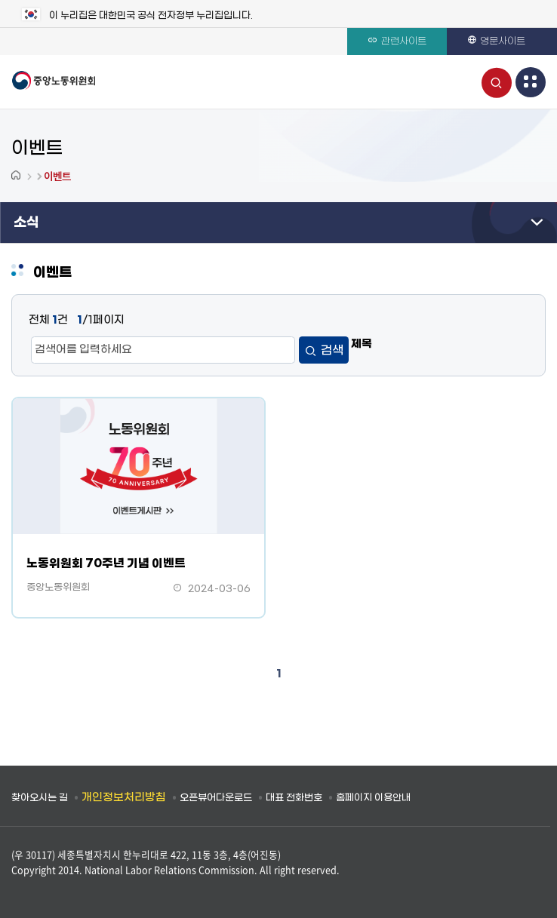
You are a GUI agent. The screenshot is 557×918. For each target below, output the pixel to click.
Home (17, 176)
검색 (332, 350)
